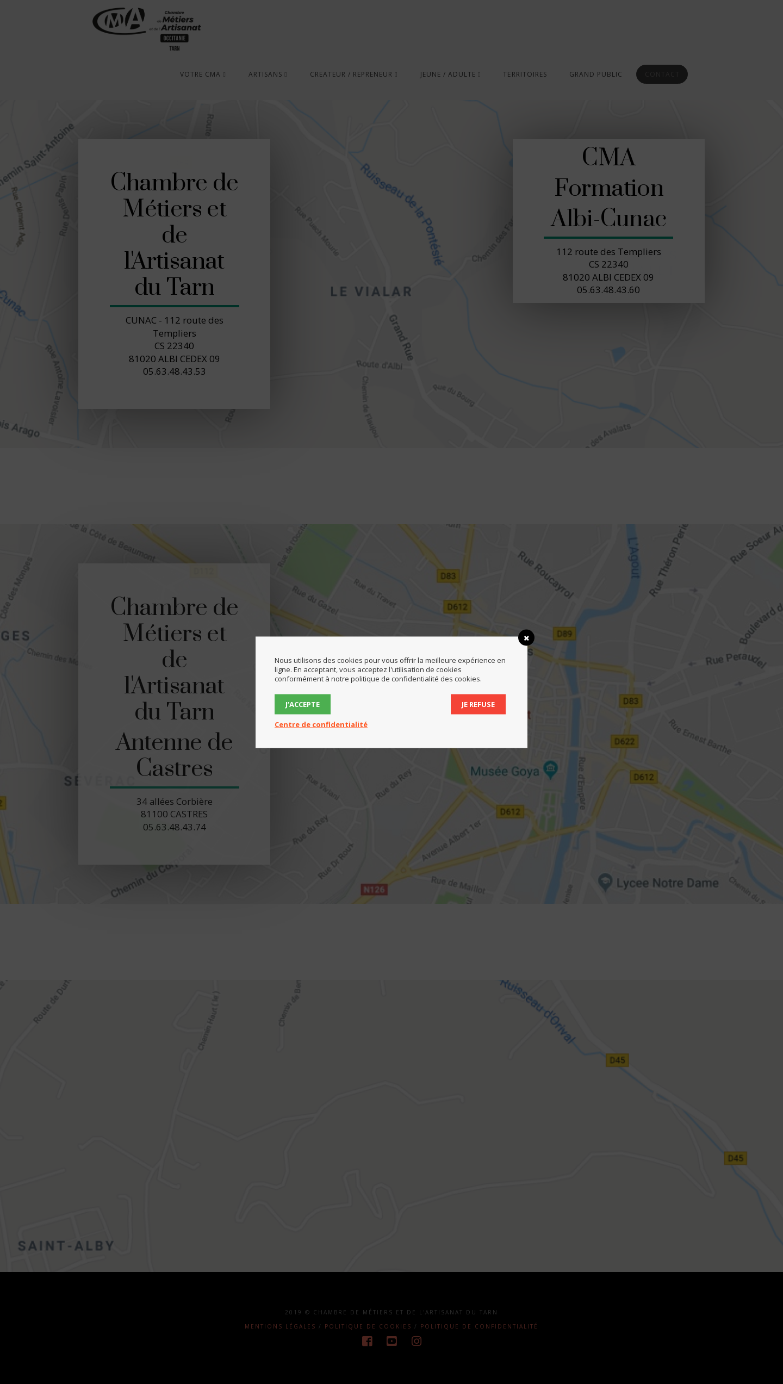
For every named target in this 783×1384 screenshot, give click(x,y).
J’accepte (302, 704)
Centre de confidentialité (321, 724)
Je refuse (478, 704)
